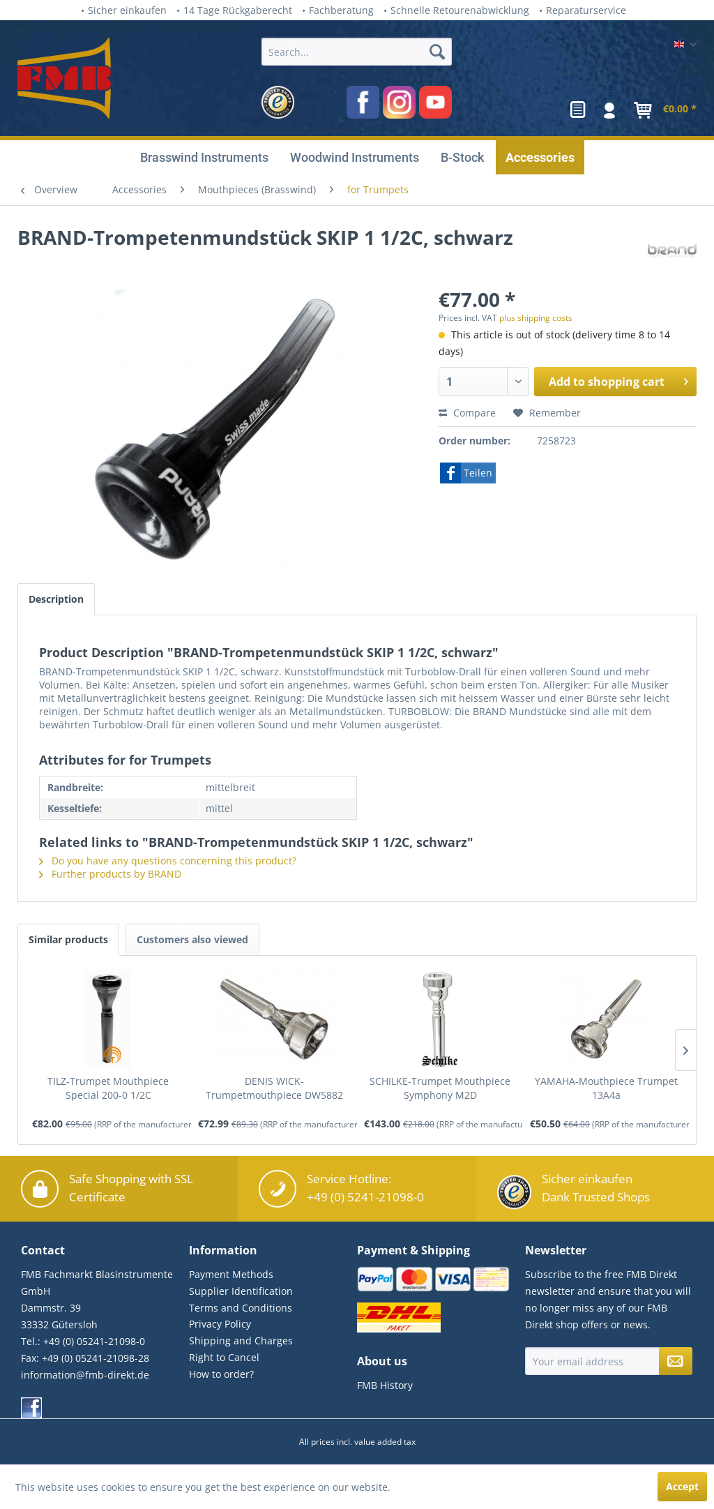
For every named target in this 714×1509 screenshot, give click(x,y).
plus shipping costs (535, 318)
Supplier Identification (241, 1291)
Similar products (68, 939)
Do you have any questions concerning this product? (167, 860)
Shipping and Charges (241, 1340)
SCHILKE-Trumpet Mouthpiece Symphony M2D (440, 1088)
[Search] (437, 52)
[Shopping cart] (662, 110)
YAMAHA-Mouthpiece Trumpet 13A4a (606, 1088)
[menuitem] (356, 78)
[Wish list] (577, 110)
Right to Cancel (224, 1357)
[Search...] (356, 52)
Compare (467, 412)
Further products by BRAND (110, 873)
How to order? (221, 1374)
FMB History (385, 1385)
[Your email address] (592, 1361)
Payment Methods (231, 1274)
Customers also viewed (192, 939)
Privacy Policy (220, 1323)
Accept (682, 1486)
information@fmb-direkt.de (85, 1374)
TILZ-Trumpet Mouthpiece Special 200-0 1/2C (108, 1088)
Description (56, 599)
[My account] (610, 110)
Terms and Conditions (240, 1307)
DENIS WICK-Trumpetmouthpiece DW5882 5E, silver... (274, 1088)
